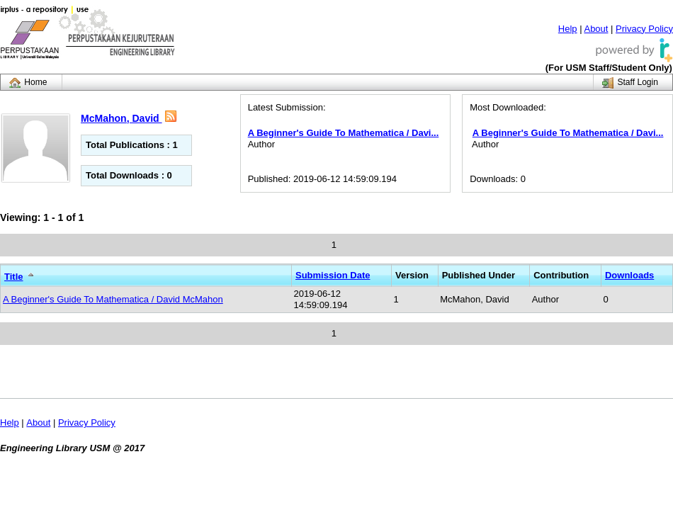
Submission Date (332, 275)
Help (567, 28)
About (596, 28)
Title (13, 276)
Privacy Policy (644, 28)
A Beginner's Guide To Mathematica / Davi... (343, 133)
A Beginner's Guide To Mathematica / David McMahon (113, 299)
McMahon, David (121, 118)
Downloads (629, 275)
